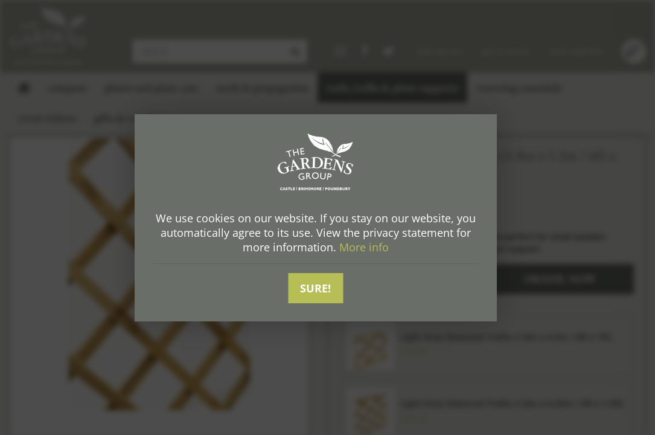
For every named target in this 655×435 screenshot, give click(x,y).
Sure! (315, 288)
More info (364, 247)
